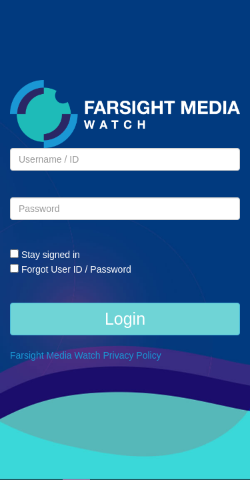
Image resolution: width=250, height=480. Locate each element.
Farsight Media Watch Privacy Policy (85, 355)
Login (125, 318)
